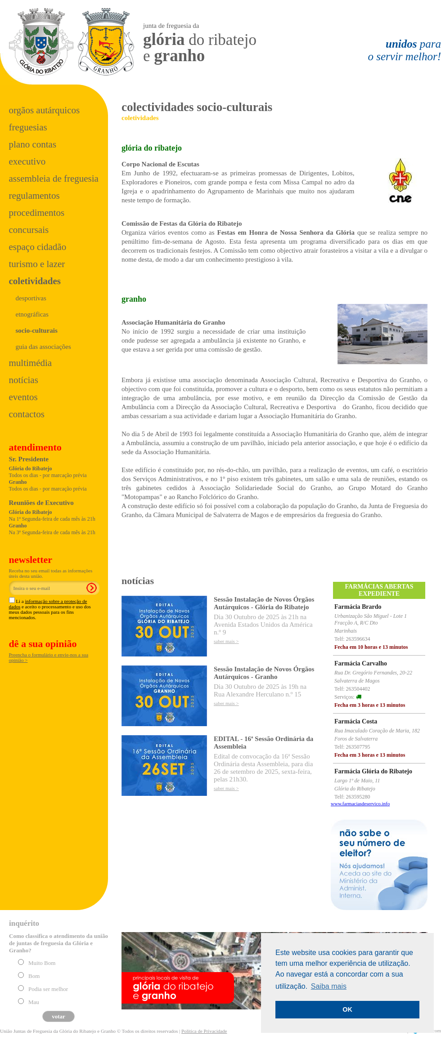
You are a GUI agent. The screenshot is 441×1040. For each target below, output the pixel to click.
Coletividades (35, 281)
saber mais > (226, 641)
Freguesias (28, 127)
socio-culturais (37, 330)
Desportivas (31, 298)
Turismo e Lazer (37, 264)
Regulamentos (34, 195)
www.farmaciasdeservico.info (360, 803)
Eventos (23, 397)
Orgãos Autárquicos (44, 110)
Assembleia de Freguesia (54, 178)
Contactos (27, 414)
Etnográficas (32, 314)
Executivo (27, 161)
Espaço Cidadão (38, 246)
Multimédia (30, 362)
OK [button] (347, 1009)
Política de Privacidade (204, 1031)
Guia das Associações (43, 346)
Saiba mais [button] (328, 986)
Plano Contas (33, 144)
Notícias (23, 380)
